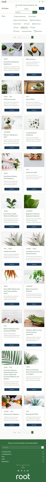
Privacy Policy (23, 467)
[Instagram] (21, 471)
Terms (23, 466)
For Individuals (7, 454)
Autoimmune (31, 5)
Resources (5, 461)
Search (34, 12)
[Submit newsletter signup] (42, 447)
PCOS (36, 5)
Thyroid (25, 5)
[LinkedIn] (24, 471)
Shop (3, 459)
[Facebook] (18, 471)
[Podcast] (28, 471)
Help (3, 456)
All (16, 5)
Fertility (26, 9)
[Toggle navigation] (42, 1)
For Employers (6, 451)
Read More (12, 74)
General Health (7, 132)
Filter (41, 8)
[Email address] (23, 447)
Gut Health (20, 5)
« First (14, 37)
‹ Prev (19, 37)
